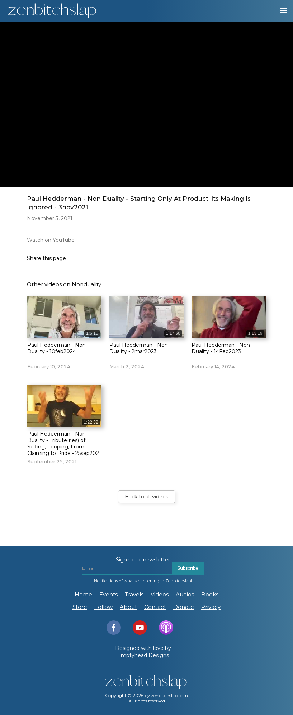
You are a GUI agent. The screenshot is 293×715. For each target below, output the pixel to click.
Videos (160, 594)
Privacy (211, 607)
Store (79, 607)
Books (209, 594)
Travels (134, 594)
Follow (103, 607)
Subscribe (188, 568)
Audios (185, 594)
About (128, 607)
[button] (280, 11)
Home (83, 594)
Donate (183, 607)
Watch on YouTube (51, 240)
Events (108, 594)
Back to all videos (146, 496)
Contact (155, 607)
